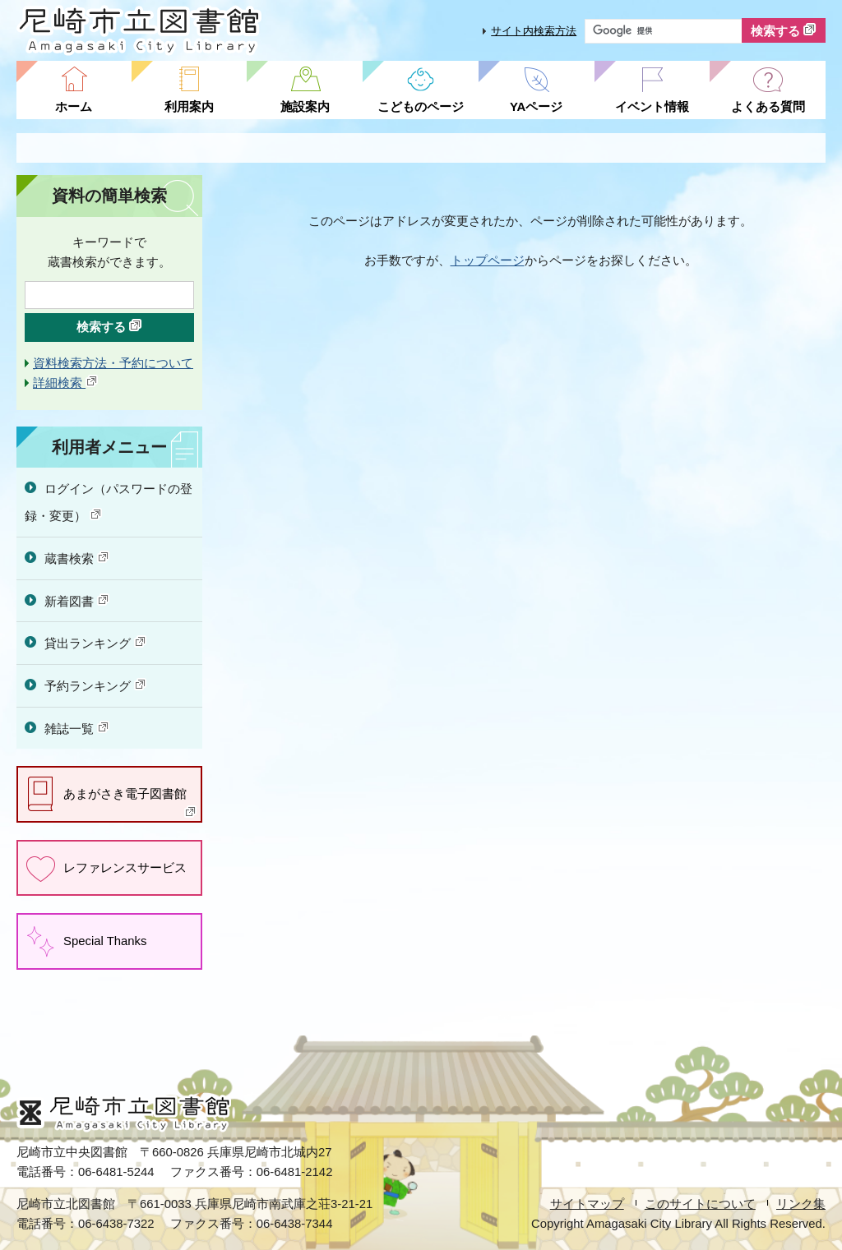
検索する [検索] (784, 30)
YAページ (536, 106)
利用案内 (189, 106)
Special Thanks (104, 941)
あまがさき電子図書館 (130, 802)
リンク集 (801, 1204)
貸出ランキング (95, 642)
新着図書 (77, 600)
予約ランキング (95, 685)
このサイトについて (700, 1204)
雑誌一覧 (77, 728)
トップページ (488, 260)
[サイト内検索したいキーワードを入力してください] (664, 31)
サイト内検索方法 (533, 31)
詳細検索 (66, 383)
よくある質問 (768, 106)
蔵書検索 (77, 558)
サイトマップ (587, 1204)
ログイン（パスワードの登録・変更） (108, 502)
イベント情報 (652, 106)
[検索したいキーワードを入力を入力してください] (109, 295)
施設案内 (305, 106)
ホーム (73, 106)
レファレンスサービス (125, 867)
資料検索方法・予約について (113, 363)
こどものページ (420, 106)
